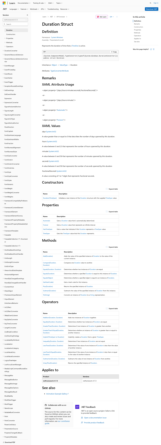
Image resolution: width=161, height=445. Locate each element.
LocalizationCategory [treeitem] (11, 348)
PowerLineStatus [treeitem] (10, 424)
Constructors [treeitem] (10, 34)
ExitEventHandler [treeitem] (10, 94)
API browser (61, 17)
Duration (83, 198)
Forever (60, 120)
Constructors (138, 27)
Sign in (156, 3)
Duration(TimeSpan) (50, 198)
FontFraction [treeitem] (8, 143)
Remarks (137, 24)
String (92, 295)
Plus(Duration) (48, 286)
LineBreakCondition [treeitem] (11, 332)
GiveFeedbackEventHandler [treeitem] (13, 254)
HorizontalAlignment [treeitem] (11, 274)
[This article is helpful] (151, 49)
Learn (44, 17)
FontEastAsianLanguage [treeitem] (12, 135)
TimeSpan (109, 198)
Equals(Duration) (48, 274)
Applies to (137, 38)
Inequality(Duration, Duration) (53, 341)
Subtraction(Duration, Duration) (54, 359)
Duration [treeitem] (9, 30)
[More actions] (117, 17)
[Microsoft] (4, 3)
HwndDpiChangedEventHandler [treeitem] (15, 283)
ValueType (64, 65)
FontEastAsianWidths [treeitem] (11, 139)
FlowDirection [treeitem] (9, 127)
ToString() (46, 295)
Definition (137, 21)
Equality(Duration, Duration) (52, 322)
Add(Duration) (48, 256)
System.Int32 (51, 131)
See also (137, 41)
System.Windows (57, 37)
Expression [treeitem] (8, 98)
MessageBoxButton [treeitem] (11, 379)
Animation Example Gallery (56, 394)
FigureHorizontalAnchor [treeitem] (12, 107)
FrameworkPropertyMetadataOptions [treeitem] (16, 225)
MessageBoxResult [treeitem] (10, 392)
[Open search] (150, 3)
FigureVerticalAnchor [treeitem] (11, 123)
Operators (137, 36)
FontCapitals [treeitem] (8, 131)
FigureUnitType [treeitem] (9, 119)
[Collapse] (27, 15)
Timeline (75, 46)
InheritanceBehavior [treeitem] (11, 303)
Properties (137, 30)
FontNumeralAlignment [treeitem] (12, 147)
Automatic (61, 110)
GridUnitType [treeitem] (8, 266)
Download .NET (151, 9)
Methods (137, 33)
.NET (51, 17)
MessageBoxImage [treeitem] (10, 384)
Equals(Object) (48, 278)
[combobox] (15, 20)
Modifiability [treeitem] (8, 396)
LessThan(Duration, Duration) (53, 345)
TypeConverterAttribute (60, 71)
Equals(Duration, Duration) (52, 269)
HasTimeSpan (47, 229)
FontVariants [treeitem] (8, 184)
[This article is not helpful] (153, 49)
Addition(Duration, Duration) (53, 317)
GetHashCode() (48, 282)
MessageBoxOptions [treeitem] (11, 388)
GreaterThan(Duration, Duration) (54, 326)
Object (54, 65)
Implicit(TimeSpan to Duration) (53, 337)
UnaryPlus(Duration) (50, 363)
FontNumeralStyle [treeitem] (10, 152)
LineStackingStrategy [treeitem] (11, 336)
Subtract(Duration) (49, 291)
